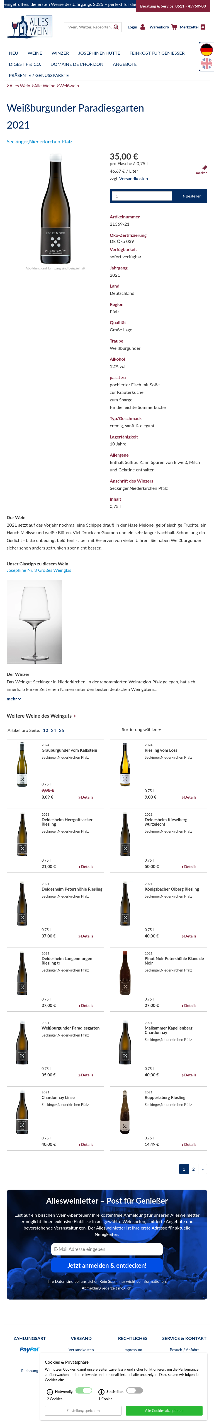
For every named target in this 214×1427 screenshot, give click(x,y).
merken (201, 170)
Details (87, 797)
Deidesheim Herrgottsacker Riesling (67, 821)
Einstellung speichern (83, 1410)
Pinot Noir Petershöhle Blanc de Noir (174, 960)
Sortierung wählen (141, 729)
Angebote (125, 64)
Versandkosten (133, 178)
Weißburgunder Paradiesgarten (70, 1027)
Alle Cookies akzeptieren (164, 1410)
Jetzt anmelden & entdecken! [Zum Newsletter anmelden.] (107, 1265)
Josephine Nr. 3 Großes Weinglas (39, 570)
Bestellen (193, 196)
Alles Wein (19, 85)
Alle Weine (44, 85)
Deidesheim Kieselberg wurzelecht (166, 821)
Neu (13, 53)
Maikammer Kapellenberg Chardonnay (168, 1030)
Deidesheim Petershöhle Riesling (72, 888)
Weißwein (69, 85)
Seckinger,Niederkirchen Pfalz (39, 141)
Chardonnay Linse (58, 1097)
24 (54, 730)
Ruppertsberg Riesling (165, 1097)
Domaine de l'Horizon (76, 64)
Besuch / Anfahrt (184, 1349)
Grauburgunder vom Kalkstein (69, 750)
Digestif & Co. (25, 64)
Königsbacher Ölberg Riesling (172, 888)
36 (61, 730)
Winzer (60, 53)
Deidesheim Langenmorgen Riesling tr (67, 960)
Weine (35, 53)
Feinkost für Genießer (157, 53)
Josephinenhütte (99, 53)
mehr (13, 698)
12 (46, 730)
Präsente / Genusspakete (39, 75)
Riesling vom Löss (161, 750)
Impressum (132, 1349)
